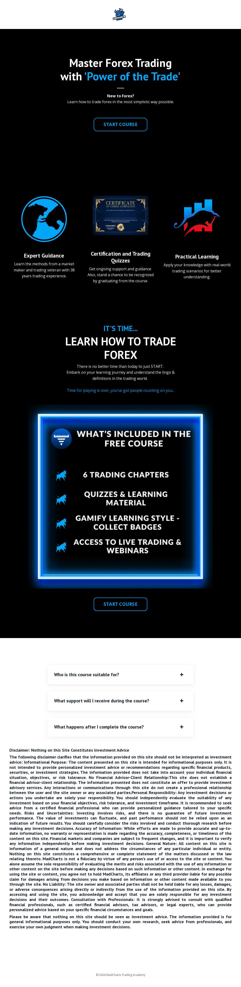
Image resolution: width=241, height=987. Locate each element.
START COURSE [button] (120, 124)
